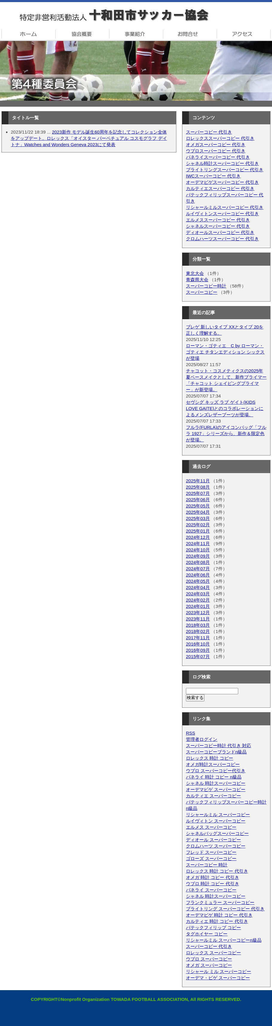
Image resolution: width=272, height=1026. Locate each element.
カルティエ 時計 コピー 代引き (217, 921)
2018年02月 (198, 631)
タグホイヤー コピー (206, 933)
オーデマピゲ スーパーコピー (215, 789)
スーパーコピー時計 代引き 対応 (218, 745)
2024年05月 (198, 581)
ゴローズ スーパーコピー (211, 858)
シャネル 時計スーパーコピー (215, 783)
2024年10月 (198, 549)
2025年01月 (198, 530)
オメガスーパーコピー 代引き (215, 144)
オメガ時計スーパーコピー (213, 764)
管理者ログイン (201, 739)
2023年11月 (198, 618)
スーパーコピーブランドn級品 (216, 751)
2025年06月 (198, 499)
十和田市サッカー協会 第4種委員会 (136, 71)
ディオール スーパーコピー (213, 839)
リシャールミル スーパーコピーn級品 (224, 940)
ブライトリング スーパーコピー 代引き (225, 908)
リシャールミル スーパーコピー (218, 814)
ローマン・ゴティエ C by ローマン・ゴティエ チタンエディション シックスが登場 (225, 352)
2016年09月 (198, 650)
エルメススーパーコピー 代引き (218, 219)
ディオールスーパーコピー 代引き (220, 232)
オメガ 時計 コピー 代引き (212, 877)
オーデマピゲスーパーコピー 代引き (222, 182)
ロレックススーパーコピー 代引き (220, 138)
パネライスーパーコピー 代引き (218, 157)
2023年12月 (198, 612)
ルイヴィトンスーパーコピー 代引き (222, 213)
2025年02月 (198, 524)
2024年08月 (198, 562)
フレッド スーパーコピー (211, 852)
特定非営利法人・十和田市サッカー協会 (136, 15)
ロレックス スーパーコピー (213, 952)
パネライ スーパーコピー (211, 889)
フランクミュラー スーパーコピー (220, 902)
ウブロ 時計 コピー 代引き (212, 883)
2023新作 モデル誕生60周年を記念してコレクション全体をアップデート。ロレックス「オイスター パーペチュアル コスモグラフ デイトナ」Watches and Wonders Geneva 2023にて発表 (89, 138)
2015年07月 (198, 656)
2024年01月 (198, 606)
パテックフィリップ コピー (213, 927)
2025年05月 (198, 505)
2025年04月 (198, 512)
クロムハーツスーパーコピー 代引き (222, 238)
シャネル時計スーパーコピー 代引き (222, 163)
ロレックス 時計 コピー (209, 758)
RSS (190, 733)
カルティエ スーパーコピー (213, 795)
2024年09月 (198, 556)
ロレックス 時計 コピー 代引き (217, 871)
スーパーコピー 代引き (209, 131)
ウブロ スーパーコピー (209, 958)
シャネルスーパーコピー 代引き (218, 226)
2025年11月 (198, 480)
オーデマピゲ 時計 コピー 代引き (219, 915)
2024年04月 (198, 587)
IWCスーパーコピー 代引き (213, 175)
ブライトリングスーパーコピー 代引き (224, 169)
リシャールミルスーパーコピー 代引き (224, 207)
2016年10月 (198, 643)
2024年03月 (198, 593)
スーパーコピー (201, 292)
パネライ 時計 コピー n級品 (214, 776)
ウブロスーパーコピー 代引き (215, 150)
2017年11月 (198, 637)
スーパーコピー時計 (206, 285)
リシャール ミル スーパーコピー (218, 971)
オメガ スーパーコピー (209, 965)
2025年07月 (198, 493)
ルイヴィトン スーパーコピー (215, 820)
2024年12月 (198, 537)
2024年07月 (198, 568)
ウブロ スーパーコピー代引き (215, 770)
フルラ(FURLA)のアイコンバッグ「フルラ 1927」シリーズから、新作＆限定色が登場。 (226, 433)
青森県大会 (197, 279)
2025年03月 (198, 518)
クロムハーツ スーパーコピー (215, 845)
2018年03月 (198, 625)
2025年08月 (198, 487)
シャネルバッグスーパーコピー (217, 833)
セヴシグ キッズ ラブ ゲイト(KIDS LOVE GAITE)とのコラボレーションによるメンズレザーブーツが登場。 (224, 408)
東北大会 (195, 273)
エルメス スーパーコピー (211, 827)
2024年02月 (198, 600)
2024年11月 (198, 543)
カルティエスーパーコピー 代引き (220, 188)
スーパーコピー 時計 (206, 864)
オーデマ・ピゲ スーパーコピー (218, 977)
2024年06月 (198, 574)
